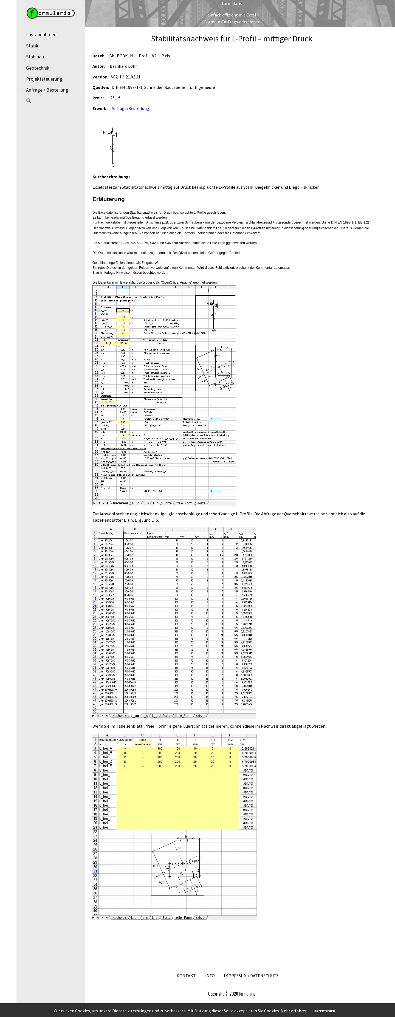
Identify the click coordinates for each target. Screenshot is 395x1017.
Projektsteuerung (44, 79)
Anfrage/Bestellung (130, 108)
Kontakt (186, 975)
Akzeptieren (324, 1011)
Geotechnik (37, 68)
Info (210, 975)
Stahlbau (35, 56)
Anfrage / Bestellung (47, 90)
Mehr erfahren (294, 1010)
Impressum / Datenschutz (251, 975)
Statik (32, 46)
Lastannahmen (41, 34)
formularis (232, 3)
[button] (50, 101)
